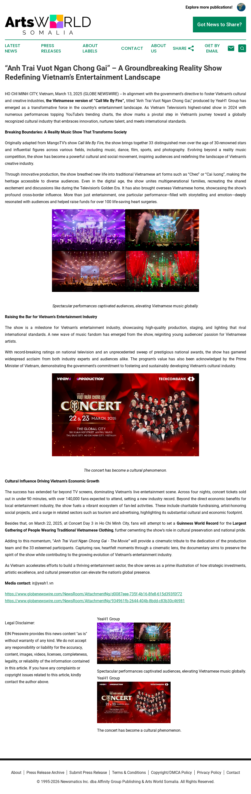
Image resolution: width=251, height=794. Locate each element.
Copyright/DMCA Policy (171, 772)
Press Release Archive (45, 772)
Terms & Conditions (129, 772)
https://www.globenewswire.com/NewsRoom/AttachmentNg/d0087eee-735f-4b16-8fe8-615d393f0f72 (93, 594)
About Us (158, 48)
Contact (132, 48)
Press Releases (51, 48)
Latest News (12, 48)
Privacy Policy (209, 772)
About (16, 772)
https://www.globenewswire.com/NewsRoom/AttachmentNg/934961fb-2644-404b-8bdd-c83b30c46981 (95, 601)
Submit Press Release (88, 772)
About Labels (90, 48)
